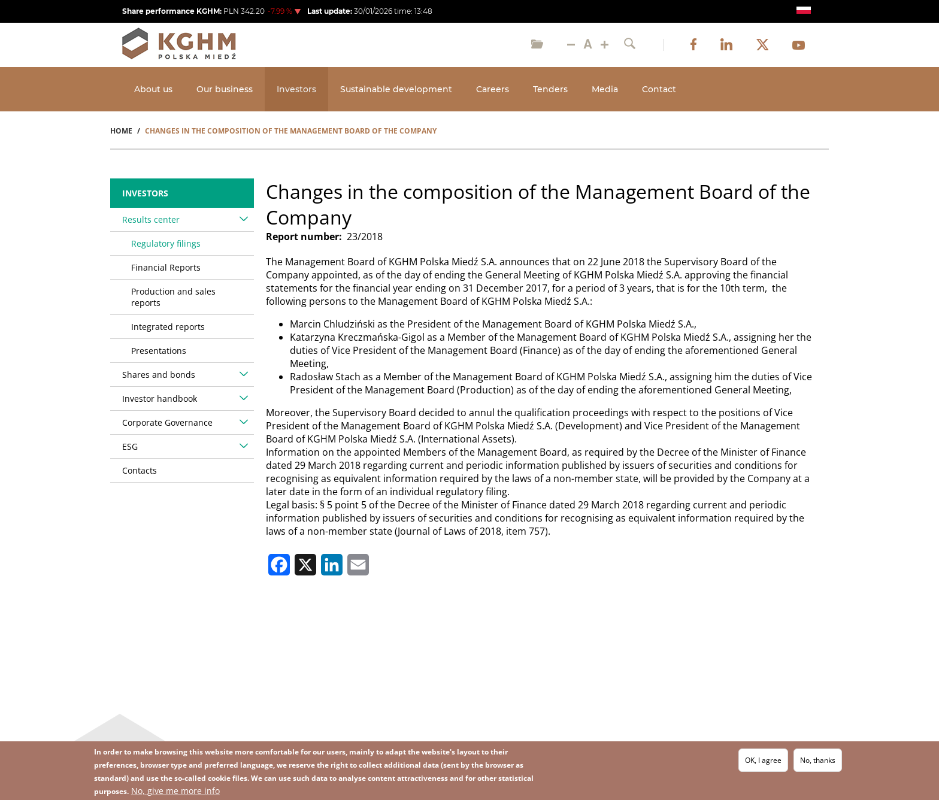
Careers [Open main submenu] (492, 89)
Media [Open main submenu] (605, 89)
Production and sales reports (173, 297)
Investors (145, 193)
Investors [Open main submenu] (296, 89)
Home (121, 131)
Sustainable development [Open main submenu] (396, 89)
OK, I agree (763, 761)
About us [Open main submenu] (153, 89)
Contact (659, 89)
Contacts (139, 470)
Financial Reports (166, 267)
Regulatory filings (166, 243)
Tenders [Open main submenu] (550, 89)
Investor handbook (159, 398)
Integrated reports (168, 326)
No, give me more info (175, 791)
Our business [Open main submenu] (224, 89)
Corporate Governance (167, 422)
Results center (151, 219)
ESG (130, 446)
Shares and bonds (158, 374)
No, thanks (817, 761)
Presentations (158, 350)
